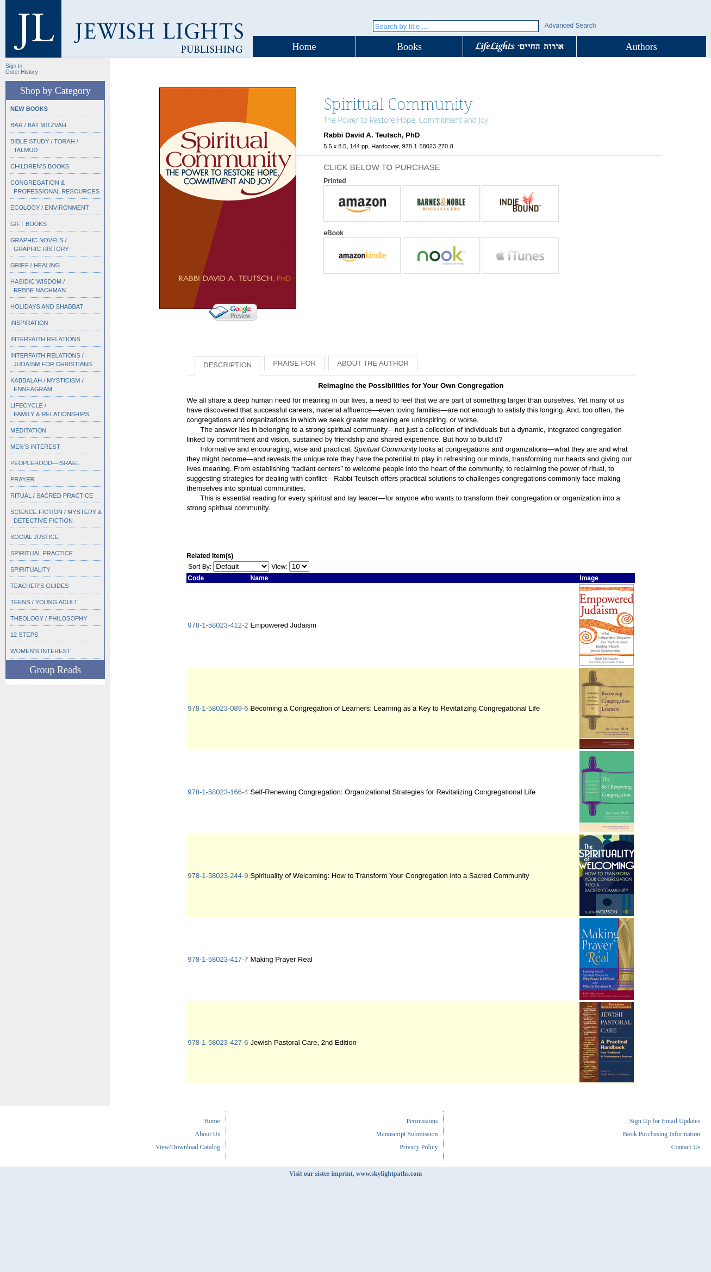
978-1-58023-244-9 (218, 876)
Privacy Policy (419, 1147)
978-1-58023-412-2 (218, 625)
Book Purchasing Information (662, 1134)
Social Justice (34, 537)
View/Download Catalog (187, 1147)
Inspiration (29, 322)
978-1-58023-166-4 (218, 792)
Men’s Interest (35, 446)
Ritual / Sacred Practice (51, 495)
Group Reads (54, 670)
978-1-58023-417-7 (218, 959)
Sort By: (199, 567)
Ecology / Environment (49, 207)
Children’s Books (39, 166)
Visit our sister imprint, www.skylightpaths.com (355, 1173)
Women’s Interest (40, 651)
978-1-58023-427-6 (218, 1042)
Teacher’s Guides (39, 585)
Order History (21, 72)
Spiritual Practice (41, 553)
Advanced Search (570, 25)
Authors (641, 46)
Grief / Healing (35, 265)
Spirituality (30, 569)
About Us (207, 1134)
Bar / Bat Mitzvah (38, 125)
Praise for (294, 363)
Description (227, 365)
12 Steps (24, 634)
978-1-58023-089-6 (218, 708)
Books (409, 46)
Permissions (422, 1121)
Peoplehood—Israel (44, 463)
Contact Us (686, 1147)
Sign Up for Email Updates (665, 1121)
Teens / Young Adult (44, 602)
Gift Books (28, 224)
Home (304, 46)
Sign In (13, 66)
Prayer (22, 479)
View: (279, 567)
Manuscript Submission (407, 1134)
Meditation (28, 430)
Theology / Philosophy (49, 618)
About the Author (373, 363)
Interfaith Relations (45, 339)
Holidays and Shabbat (46, 306)
